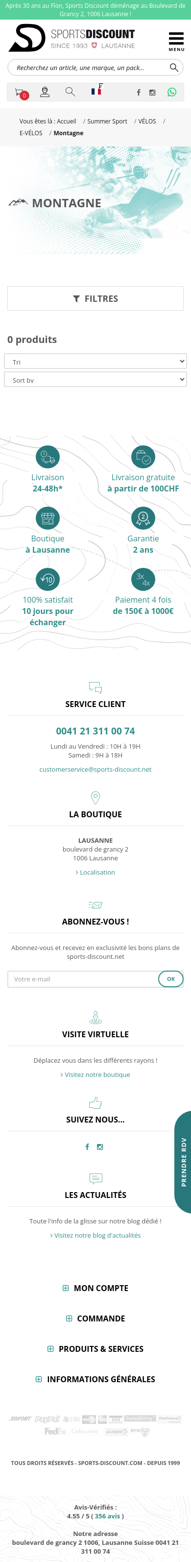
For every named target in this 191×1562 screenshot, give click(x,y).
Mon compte (101, 1288)
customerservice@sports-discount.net (96, 769)
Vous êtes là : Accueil (48, 121)
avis (107, 1516)
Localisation (95, 872)
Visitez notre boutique (95, 1074)
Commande (101, 1318)
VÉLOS (147, 121)
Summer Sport (107, 121)
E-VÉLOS (31, 133)
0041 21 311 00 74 (95, 731)
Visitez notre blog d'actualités (95, 1235)
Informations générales (101, 1379)
